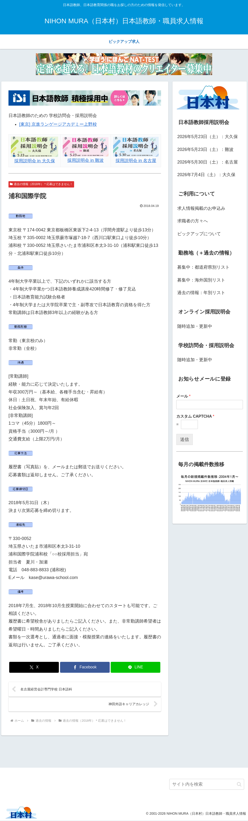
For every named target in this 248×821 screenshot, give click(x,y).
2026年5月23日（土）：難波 (205, 149)
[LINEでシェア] (135, 667)
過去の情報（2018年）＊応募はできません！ (41, 184)
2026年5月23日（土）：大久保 (207, 136)
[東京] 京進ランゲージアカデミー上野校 (58, 124)
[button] (239, 784)
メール (183, 396)
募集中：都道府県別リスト (203, 267)
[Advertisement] (124, 751)
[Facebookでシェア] (85, 667)
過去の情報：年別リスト (201, 292)
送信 (184, 439)
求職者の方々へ (192, 221)
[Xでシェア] (34, 667)
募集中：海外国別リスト (201, 280)
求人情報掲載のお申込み (201, 208)
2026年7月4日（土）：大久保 (206, 174)
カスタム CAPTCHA (195, 416)
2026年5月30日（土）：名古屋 (207, 162)
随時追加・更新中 (194, 326)
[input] (206, 784)
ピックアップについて (199, 233)
